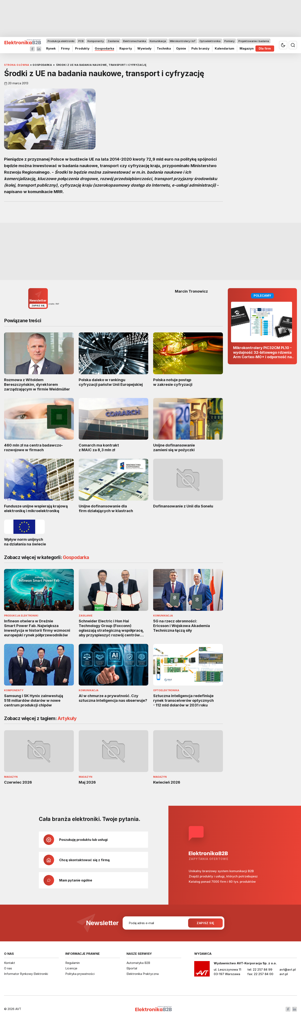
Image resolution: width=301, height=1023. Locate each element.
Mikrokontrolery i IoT (183, 41)
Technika (164, 48)
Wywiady (144, 48)
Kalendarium (224, 48)
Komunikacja (158, 41)
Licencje (71, 968)
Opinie (181, 48)
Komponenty (95, 41)
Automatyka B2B (138, 963)
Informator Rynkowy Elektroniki (26, 974)
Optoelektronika (210, 41)
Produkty (82, 48)
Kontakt (9, 963)
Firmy (65, 48)
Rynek (51, 48)
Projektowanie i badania (253, 41)
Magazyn (247, 48)
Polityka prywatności (80, 974)
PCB (81, 41)
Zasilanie (113, 41)
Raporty (125, 48)
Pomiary (229, 41)
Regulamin (72, 963)
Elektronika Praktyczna (143, 974)
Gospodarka (104, 48)
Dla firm (265, 48)
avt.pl (283, 974)
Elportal (132, 968)
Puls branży (200, 48)
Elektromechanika (134, 41)
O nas (8, 968)
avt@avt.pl (287, 969)
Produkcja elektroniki (61, 41)
